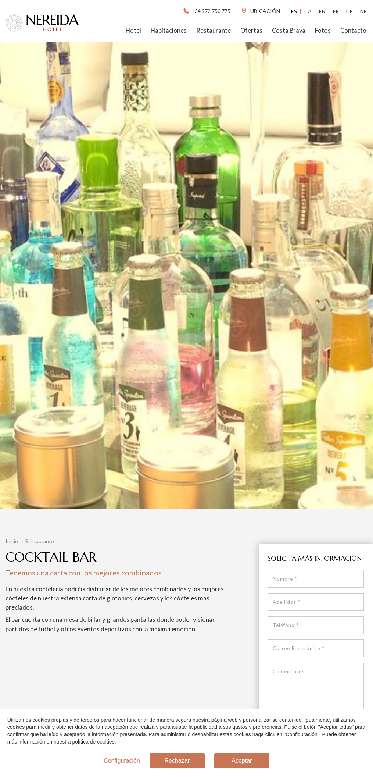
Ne (363, 11)
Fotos (323, 30)
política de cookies (93, 742)
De (349, 11)
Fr (336, 11)
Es (294, 11)
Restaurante (213, 30)
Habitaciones (169, 30)
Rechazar (177, 761)
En (322, 11)
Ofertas (251, 30)
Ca (308, 11)
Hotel (133, 30)
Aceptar (242, 761)
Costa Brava (288, 30)
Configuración (122, 761)
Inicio (12, 541)
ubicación (260, 11)
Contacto (353, 30)
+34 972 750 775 (206, 11)
